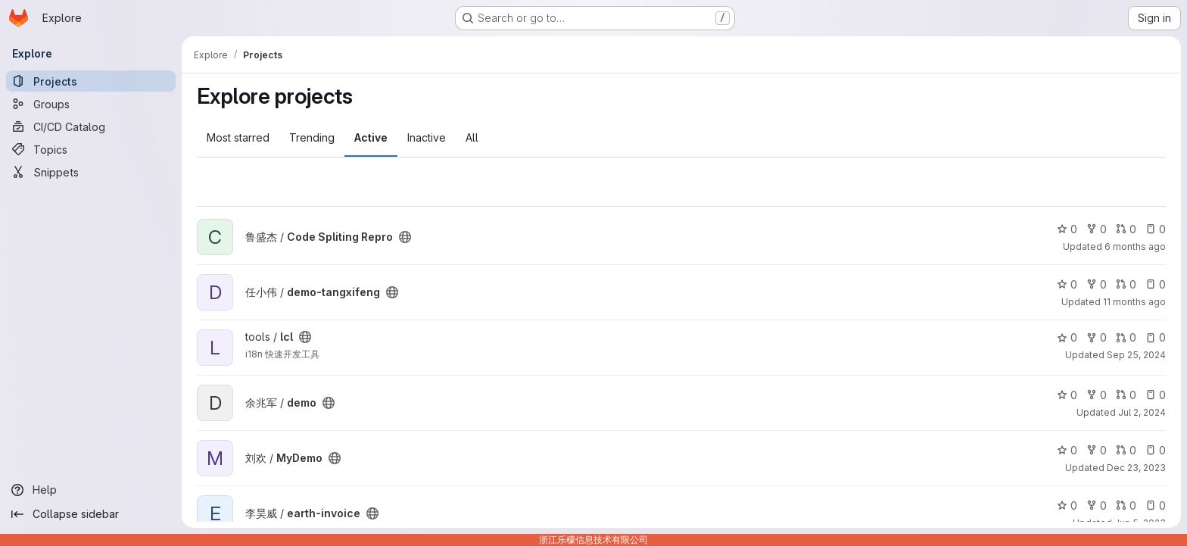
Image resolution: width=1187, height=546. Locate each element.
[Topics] (91, 149)
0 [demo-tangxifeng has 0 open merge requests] (1126, 284)
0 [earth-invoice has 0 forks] (1096, 505)
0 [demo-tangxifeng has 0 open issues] (1155, 284)
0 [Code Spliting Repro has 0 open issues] (1155, 229)
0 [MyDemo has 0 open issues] (1155, 450)
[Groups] (91, 103)
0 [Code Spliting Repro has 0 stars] (1067, 229)
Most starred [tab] (238, 137)
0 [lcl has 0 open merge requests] (1126, 337)
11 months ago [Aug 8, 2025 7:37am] (1134, 301)
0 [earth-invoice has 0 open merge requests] (1126, 505)
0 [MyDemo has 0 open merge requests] (1126, 450)
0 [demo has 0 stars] (1067, 394)
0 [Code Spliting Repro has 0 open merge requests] (1126, 229)
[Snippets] (91, 172)
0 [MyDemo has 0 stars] (1067, 450)
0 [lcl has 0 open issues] (1155, 337)
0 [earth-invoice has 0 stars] (1067, 505)
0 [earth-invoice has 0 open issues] (1155, 505)
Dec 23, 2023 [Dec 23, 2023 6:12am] (1136, 467)
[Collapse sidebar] (91, 514)
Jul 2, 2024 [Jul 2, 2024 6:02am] (1142, 412)
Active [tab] (371, 137)
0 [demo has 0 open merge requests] (1126, 394)
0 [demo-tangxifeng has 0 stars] (1067, 284)
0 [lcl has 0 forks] (1096, 337)
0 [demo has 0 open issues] (1155, 394)
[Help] (91, 490)
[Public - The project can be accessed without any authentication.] (405, 237)
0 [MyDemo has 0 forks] (1096, 450)
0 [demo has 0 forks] (1096, 394)
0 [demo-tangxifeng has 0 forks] (1096, 284)
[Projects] (91, 81)
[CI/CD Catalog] (91, 126)
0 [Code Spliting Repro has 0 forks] (1096, 229)
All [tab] (472, 137)
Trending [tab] (312, 137)
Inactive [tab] (426, 137)
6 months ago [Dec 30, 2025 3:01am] (1135, 246)
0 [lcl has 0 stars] (1067, 337)
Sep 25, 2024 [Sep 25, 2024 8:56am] (1136, 354)
